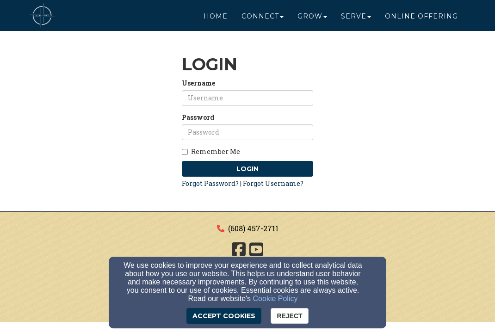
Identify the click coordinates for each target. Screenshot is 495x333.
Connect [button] (262, 19)
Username (198, 83)
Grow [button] (312, 19)
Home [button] (216, 19)
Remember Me (211, 151)
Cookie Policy (275, 298)
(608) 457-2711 (253, 228)
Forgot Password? (210, 183)
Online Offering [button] (421, 19)
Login (247, 169)
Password (198, 117)
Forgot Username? (273, 183)
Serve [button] (356, 19)
